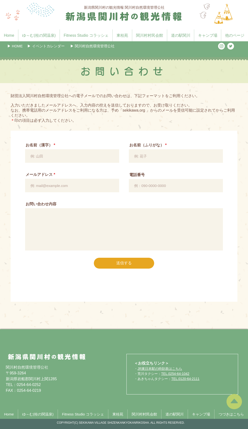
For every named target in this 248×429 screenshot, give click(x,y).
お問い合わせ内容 (41, 204)
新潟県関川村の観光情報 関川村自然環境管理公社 (124, 7)
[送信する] (124, 263)
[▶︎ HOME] (15, 46)
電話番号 (137, 175)
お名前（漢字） (39, 145)
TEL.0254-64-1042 (175, 374)
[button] (46, 46)
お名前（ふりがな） (146, 145)
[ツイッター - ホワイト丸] (230, 46)
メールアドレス (39, 175)
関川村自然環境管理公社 (27, 367)
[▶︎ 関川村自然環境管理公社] (92, 46)
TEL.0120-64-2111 (185, 379)
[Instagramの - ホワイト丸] (221, 46)
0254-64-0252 (29, 385)
